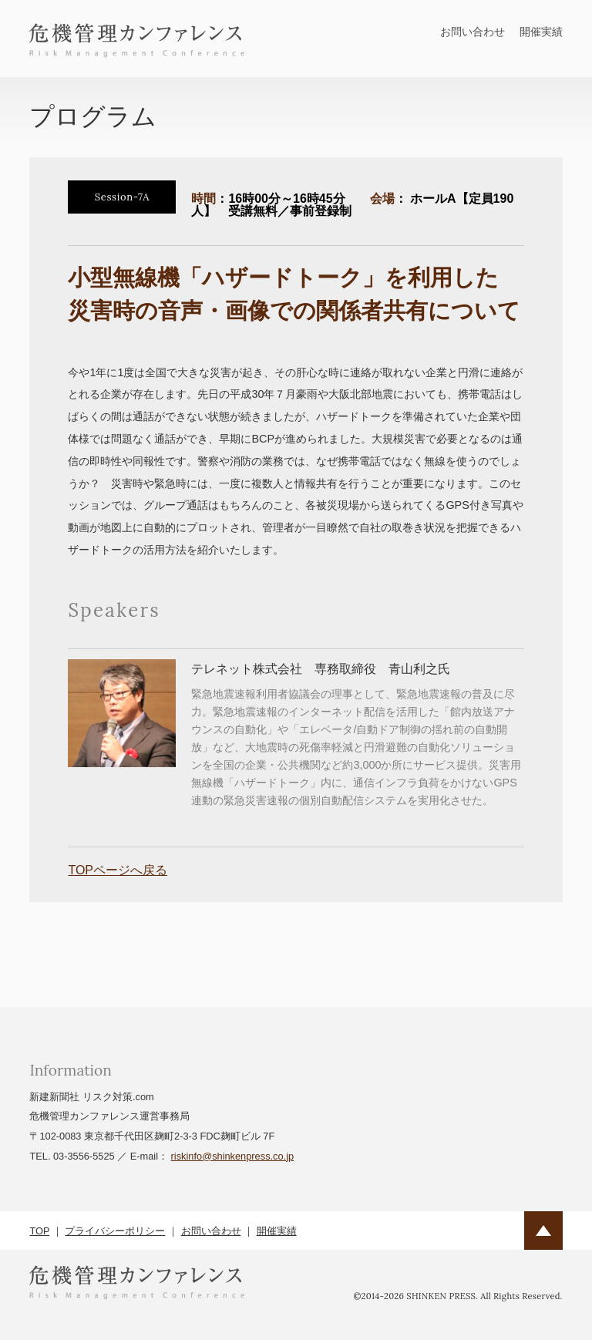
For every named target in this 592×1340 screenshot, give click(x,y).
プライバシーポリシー (115, 1231)
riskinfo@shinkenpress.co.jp (232, 1156)
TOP (39, 1231)
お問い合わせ (472, 31)
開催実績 (541, 31)
